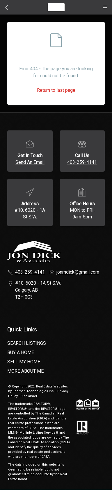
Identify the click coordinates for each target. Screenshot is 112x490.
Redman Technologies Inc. (34, 391)
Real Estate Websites (52, 386)
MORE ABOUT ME (25, 371)
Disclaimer (28, 396)
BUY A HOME (20, 352)
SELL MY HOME (23, 362)
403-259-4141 (82, 162)
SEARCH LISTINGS (26, 343)
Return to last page (56, 90)
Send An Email (30, 162)
